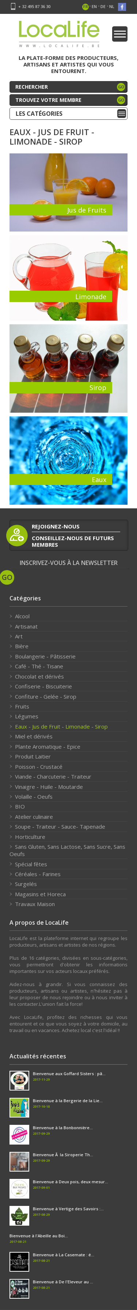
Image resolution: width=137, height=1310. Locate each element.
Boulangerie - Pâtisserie (45, 656)
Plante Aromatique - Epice (47, 746)
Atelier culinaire (34, 816)
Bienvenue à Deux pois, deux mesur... (70, 1181)
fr (85, 6)
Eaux (99, 479)
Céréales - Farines (38, 874)
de (103, 6)
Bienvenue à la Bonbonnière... (63, 1127)
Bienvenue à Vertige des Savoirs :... (68, 1208)
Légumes (26, 716)
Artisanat (26, 626)
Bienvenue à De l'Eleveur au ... (63, 1281)
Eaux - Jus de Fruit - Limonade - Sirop (61, 726)
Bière (21, 646)
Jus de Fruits (86, 210)
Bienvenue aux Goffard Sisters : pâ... (69, 1073)
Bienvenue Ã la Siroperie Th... (63, 1154)
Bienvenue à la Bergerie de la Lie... (68, 1100)
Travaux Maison (35, 904)
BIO (20, 806)
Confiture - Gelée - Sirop (45, 696)
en (94, 6)
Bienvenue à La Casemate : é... (63, 1254)
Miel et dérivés (34, 736)
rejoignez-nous (56, 526)
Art (19, 636)
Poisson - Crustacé (38, 766)
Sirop (98, 387)
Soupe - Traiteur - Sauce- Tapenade (60, 826)
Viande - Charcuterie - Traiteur (53, 776)
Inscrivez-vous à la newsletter (69, 563)
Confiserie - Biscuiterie (43, 686)
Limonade (90, 296)
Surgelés (26, 883)
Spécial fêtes (31, 864)
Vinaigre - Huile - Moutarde (49, 786)
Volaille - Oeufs (34, 796)
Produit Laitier (33, 756)
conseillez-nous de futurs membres (73, 541)
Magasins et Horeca (40, 894)
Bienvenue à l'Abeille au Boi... (38, 1235)
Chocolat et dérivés (39, 676)
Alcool (22, 616)
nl (111, 6)
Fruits (22, 706)
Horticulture (30, 836)
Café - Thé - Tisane (39, 666)
